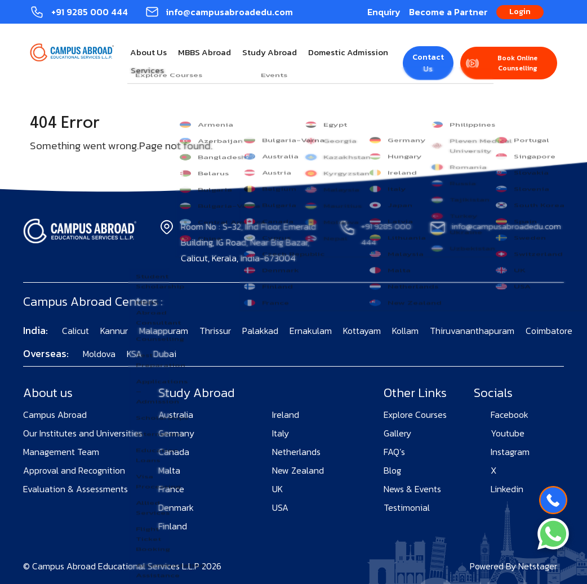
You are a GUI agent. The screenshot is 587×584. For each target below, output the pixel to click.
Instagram (510, 451)
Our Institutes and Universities (83, 433)
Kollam (405, 330)
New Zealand (298, 470)
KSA (134, 353)
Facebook (509, 414)
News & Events (412, 489)
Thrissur (215, 330)
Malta (169, 470)
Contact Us (428, 63)
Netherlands (296, 451)
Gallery (397, 433)
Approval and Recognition (74, 470)
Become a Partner (448, 12)
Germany (176, 433)
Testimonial (407, 507)
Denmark (176, 507)
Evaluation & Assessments (75, 489)
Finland (172, 526)
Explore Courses (415, 414)
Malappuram (163, 330)
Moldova (99, 353)
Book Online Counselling (517, 63)
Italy (280, 433)
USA (280, 507)
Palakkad (260, 330)
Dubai (164, 353)
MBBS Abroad (204, 52)
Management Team (61, 451)
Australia (175, 414)
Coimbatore (549, 330)
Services (147, 70)
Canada (173, 451)
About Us (148, 52)
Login (520, 11)
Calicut (75, 330)
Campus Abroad (55, 414)
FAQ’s (394, 451)
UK (277, 489)
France (171, 489)
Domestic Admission (348, 52)
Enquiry (384, 12)
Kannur (114, 330)
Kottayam (362, 330)
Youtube (507, 433)
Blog (392, 470)
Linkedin (507, 489)
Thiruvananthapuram (472, 330)
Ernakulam (311, 330)
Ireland (285, 414)
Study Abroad (269, 52)
